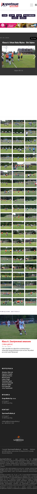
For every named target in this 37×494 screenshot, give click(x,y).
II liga (5, 15)
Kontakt (25, 449)
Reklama (32, 449)
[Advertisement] (18, 96)
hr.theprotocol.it (24, 451)
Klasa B (23, 18)
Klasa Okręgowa (29, 15)
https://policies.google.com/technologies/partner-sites (14, 460)
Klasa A (15, 18)
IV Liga (12, 15)
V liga (19, 15)
